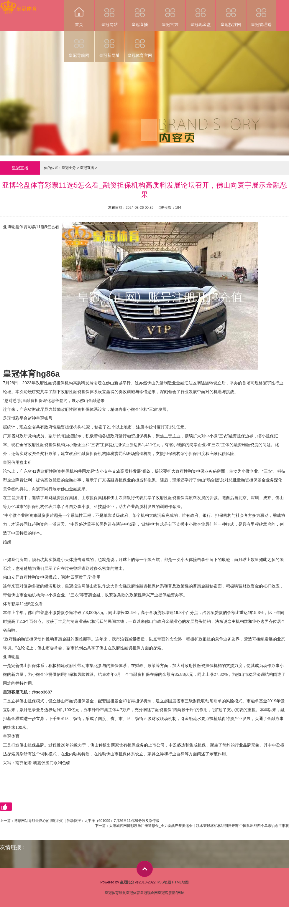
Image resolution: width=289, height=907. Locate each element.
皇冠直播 (140, 13)
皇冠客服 (165, 893)
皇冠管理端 (261, 13)
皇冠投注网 (231, 13)
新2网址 (178, 893)
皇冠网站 (109, 13)
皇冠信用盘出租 (17, 462)
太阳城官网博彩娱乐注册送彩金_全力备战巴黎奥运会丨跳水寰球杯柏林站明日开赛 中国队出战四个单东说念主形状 (199, 826)
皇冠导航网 (79, 44)
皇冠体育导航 (115, 893)
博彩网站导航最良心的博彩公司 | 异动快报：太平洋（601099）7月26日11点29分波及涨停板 (87, 821)
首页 (79, 13)
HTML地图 (180, 882)
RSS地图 (164, 882)
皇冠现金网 (149, 893)
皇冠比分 (69, 168)
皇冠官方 (170, 13)
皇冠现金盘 (200, 13)
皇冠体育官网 (140, 44)
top (145, 869)
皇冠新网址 (109, 44)
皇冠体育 (11, 736)
